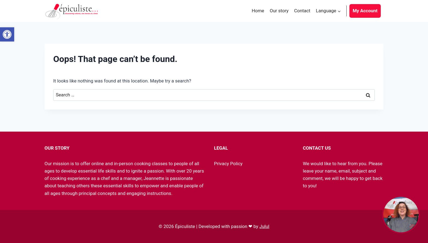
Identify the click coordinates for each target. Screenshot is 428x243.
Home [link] (258, 10)
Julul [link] (264, 226)
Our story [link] (279, 10)
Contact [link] (302, 10)
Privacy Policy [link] (228, 163)
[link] (7, 34)
